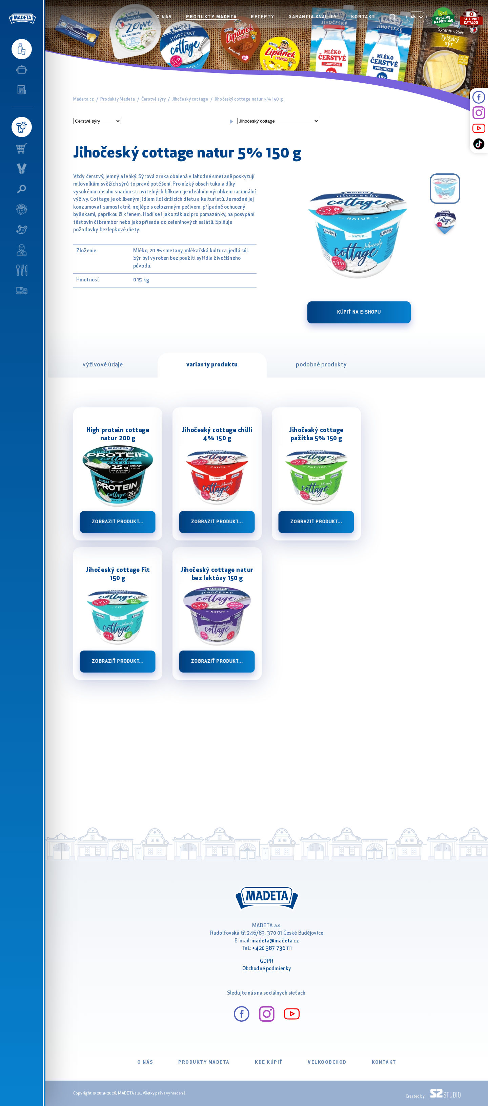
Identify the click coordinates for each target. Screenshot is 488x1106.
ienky (285, 969)
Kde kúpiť (269, 1062)
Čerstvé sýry (153, 99)
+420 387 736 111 (271, 948)
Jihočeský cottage (190, 99)
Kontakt (364, 19)
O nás (167, 19)
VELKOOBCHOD (327, 1062)
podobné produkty (321, 365)
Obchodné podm (260, 969)
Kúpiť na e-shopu (359, 312)
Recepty (264, 19)
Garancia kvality (314, 19)
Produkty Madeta (213, 19)
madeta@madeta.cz (275, 941)
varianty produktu (212, 365)
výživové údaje (103, 365)
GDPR (266, 961)
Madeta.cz (83, 99)
